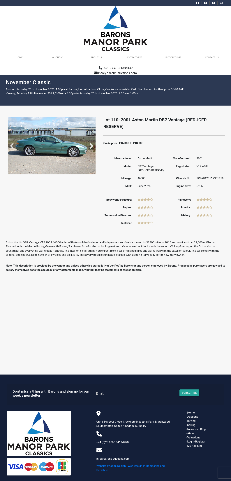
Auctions (57, 57)
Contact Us (211, 57)
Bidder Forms (173, 57)
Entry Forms (134, 57)
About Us (96, 57)
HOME (19, 57)
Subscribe (189, 392)
